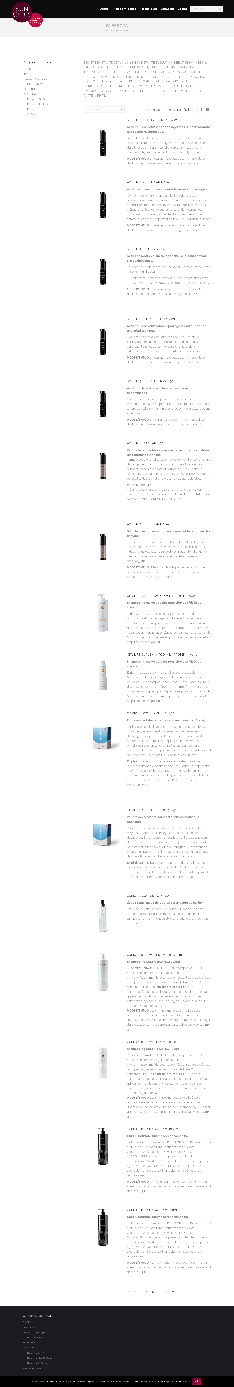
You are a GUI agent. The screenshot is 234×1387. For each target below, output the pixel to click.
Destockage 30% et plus (35, 79)
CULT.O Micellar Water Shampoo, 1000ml (154, 954)
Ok (197, 1381)
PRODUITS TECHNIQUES (39, 104)
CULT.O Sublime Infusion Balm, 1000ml (153, 1129)
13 (165, 1291)
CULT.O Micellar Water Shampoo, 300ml (154, 1042)
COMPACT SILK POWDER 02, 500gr (151, 810)
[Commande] (104, 109)
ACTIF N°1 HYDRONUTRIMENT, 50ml (152, 120)
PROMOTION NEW (33, 84)
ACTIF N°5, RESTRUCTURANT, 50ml (151, 381)
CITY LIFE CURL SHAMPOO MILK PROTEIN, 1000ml (162, 595)
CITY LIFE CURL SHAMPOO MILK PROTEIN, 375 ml (162, 654)
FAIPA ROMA (29, 94)
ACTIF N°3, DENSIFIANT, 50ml (147, 249)
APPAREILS (28, 74)
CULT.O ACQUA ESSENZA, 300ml (149, 895)
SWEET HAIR (29, 89)
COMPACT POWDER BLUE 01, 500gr (152, 713)
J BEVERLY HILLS (32, 114)
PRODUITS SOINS (35, 99)
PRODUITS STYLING (36, 109)
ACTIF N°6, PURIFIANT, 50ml (146, 443)
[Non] (230, 1381)
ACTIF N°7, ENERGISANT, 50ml (148, 524)
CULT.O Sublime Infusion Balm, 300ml (152, 1210)
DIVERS (27, 69)
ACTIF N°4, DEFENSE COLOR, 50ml (151, 319)
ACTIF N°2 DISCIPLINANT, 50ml (148, 182)
